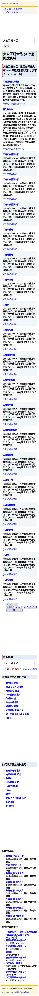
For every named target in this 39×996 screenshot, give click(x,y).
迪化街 (9, 718)
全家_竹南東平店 (13, 865)
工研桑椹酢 (8, 254)
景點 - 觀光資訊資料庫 (15, 103)
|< (7, 604)
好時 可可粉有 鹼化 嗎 (16, 798)
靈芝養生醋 (8, 109)
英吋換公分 (11, 698)
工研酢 (6, 305)
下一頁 (12, 610)
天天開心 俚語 (12, 691)
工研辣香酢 (8, 229)
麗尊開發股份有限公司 (16, 972)
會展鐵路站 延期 (13, 774)
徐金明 (9, 790)
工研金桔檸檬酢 (10, 430)
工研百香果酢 (9, 505)
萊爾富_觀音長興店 (15, 890)
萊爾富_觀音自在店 (15, 899)
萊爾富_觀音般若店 (15, 882)
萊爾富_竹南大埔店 (15, 856)
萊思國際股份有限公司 (16, 946)
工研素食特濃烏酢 (11, 154)
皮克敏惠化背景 (13, 770)
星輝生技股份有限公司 (16, 940)
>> (18, 610)
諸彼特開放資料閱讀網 (10, 3)
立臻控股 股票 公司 (15, 710)
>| (22, 610)
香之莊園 (10, 802)
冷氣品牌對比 (12, 786)
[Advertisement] (19, 25)
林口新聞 (10, 806)
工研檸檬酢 (8, 580)
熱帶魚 (9, 778)
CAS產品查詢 (11, 174)
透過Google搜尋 (30, 669)
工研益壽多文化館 (11, 81)
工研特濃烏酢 (9, 355)
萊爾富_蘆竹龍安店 (15, 916)
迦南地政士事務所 (14, 963)
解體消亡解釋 (12, 706)
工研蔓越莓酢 (9, 380)
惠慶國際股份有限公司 (16, 957)
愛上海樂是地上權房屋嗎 (17, 714)
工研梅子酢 (8, 480)
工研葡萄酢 (8, 330)
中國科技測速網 (13, 694)
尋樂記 (9, 794)
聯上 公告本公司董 (14, 687)
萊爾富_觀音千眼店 (15, 908)
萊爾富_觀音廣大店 (15, 873)
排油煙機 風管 (12, 782)
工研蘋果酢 (8, 455)
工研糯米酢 (8, 405)
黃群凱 (9, 952)
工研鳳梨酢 (8, 279)
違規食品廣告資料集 (14, 148)
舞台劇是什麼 (12, 702)
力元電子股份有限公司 (16, 977)
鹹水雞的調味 (12, 683)
